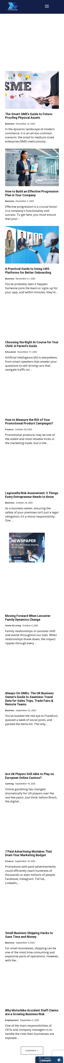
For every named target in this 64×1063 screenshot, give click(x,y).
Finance (9, 429)
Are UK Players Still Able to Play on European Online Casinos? (29, 775)
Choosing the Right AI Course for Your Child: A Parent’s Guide (32, 344)
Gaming (9, 783)
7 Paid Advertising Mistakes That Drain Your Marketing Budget (28, 853)
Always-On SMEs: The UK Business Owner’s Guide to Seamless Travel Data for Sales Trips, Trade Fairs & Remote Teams (29, 698)
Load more (32, 1050)
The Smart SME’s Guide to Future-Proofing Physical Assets (29, 116)
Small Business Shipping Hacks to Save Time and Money (29, 934)
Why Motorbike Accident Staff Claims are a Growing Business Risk (31, 1012)
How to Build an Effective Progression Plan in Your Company (32, 193)
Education (10, 352)
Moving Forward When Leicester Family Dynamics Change (28, 617)
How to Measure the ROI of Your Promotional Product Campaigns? (29, 421)
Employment (12, 1020)
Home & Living (13, 625)
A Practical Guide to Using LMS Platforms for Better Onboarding (28, 270)
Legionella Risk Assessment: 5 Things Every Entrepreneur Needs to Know (31, 495)
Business (9, 123)
